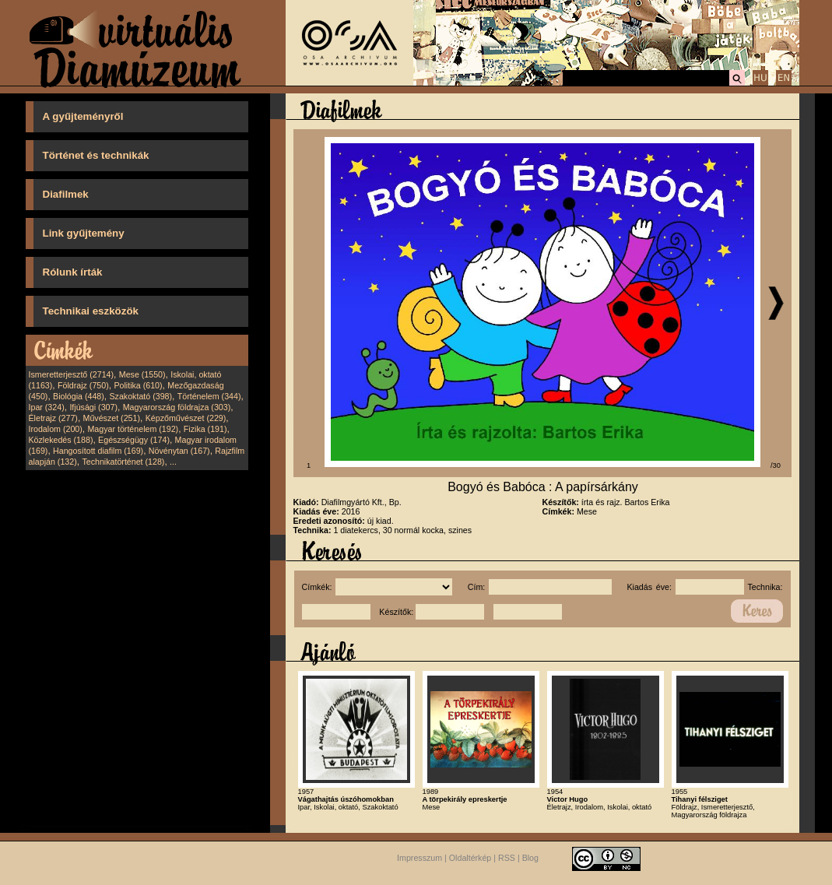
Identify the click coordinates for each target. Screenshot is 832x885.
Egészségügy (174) (134, 439)
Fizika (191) (205, 429)
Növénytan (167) (179, 450)
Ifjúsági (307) (93, 407)
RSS (506, 857)
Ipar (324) (47, 407)
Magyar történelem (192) (132, 429)
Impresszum (419, 857)
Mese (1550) (142, 374)
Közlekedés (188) (61, 439)
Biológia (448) (78, 396)
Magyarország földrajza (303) (177, 407)
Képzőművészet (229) (186, 418)
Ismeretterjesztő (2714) (71, 374)
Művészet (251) (111, 418)
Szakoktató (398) (141, 396)
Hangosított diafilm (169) (98, 450)
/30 (776, 465)
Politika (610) (138, 385)
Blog (530, 857)
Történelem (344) (209, 396)
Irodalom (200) (55, 429)
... (173, 461)
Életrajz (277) (53, 418)
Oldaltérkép (470, 857)
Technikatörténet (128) (123, 461)
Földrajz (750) (83, 385)
